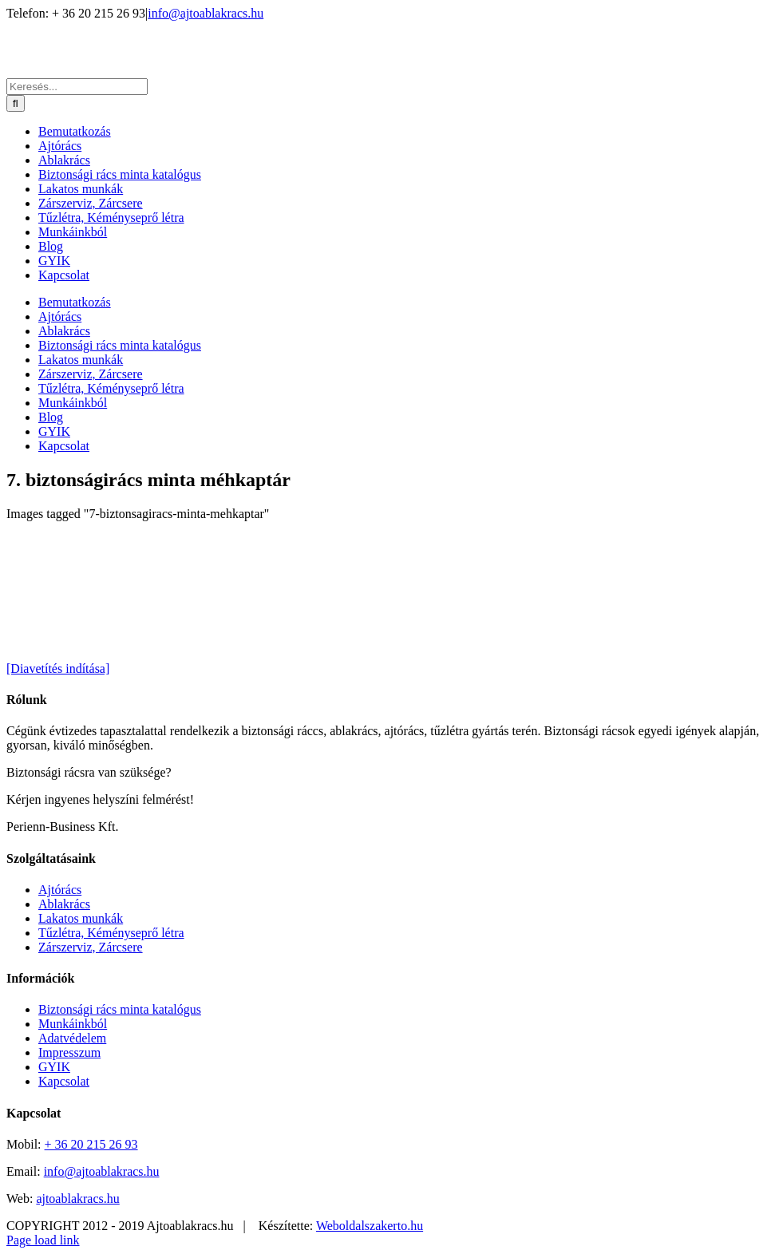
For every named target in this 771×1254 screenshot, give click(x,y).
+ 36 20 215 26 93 (91, 1144)
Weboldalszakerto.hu (369, 1225)
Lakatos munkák (80, 918)
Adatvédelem (72, 1038)
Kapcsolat (63, 1081)
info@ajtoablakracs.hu (205, 13)
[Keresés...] (77, 86)
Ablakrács (64, 904)
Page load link (43, 1240)
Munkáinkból (72, 1023)
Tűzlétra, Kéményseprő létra (111, 933)
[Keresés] (15, 103)
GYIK (54, 1067)
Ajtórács (59, 889)
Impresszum (69, 1052)
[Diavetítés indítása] (57, 668)
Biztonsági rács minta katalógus (119, 1009)
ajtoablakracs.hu (77, 1198)
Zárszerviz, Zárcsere (90, 947)
